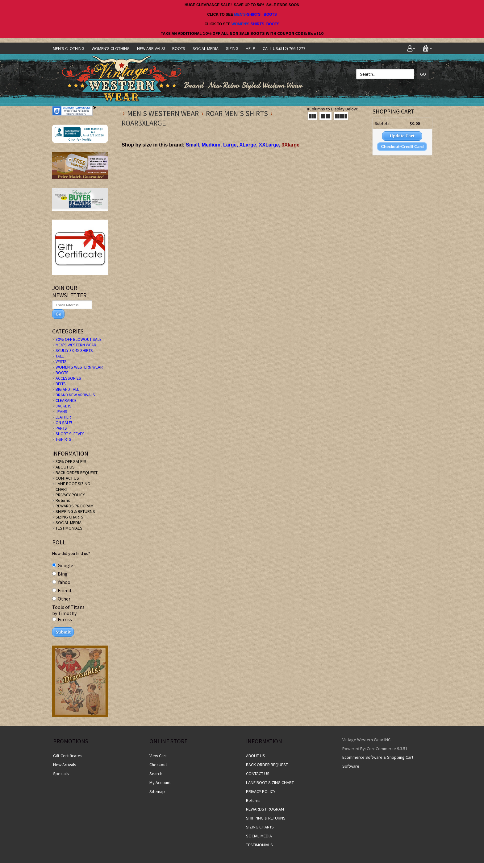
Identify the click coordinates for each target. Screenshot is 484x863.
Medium (211, 144)
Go (423, 74)
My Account (160, 782)
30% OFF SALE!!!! (71, 461)
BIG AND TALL (67, 389)
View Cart (158, 755)
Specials (61, 773)
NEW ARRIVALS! (151, 48)
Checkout (158, 764)
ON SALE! (64, 422)
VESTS (61, 361)
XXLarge (269, 144)
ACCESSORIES (68, 378)
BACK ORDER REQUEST (77, 472)
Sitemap (157, 791)
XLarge (247, 144)
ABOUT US (65, 467)
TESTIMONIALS (69, 528)
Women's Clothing (111, 48)
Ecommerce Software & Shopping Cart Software (377, 761)
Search (155, 773)
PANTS (61, 428)
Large (230, 144)
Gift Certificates (67, 755)
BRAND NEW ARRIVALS (75, 395)
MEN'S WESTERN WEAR (163, 113)
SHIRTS (254, 14)
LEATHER (63, 417)
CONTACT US (67, 478)
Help (250, 48)
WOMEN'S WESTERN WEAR (79, 367)
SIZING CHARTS (69, 517)
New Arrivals (64, 764)
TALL (60, 356)
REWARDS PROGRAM (75, 506)
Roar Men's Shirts (237, 113)
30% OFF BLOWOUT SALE (79, 339)
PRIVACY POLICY (70, 495)
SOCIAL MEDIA (206, 48)
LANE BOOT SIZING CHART (270, 782)
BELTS (61, 383)
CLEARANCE (66, 400)
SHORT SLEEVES (70, 433)
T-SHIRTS (63, 439)
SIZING (232, 48)
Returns (63, 500)
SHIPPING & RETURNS (75, 511)
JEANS (61, 411)
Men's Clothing (68, 48)
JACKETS (64, 406)
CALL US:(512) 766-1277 (284, 48)
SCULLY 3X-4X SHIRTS (74, 350)
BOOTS (270, 14)
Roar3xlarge (144, 123)
